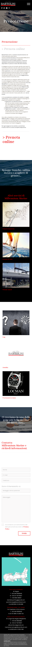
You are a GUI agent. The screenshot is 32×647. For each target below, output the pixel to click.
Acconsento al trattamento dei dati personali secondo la (17, 527)
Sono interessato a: (11, 486)
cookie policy (7, 641)
